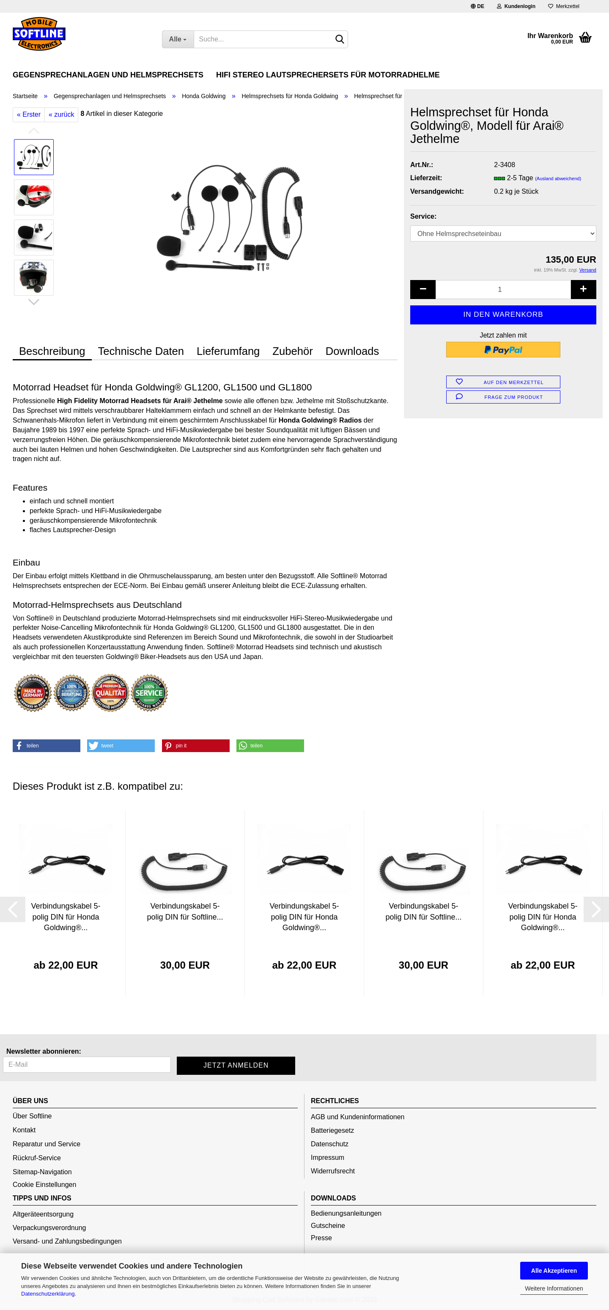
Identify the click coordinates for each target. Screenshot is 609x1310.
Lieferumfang (228, 351)
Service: (423, 216)
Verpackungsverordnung (49, 1227)
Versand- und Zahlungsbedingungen (67, 1241)
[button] (46, 745)
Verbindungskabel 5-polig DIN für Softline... (185, 911)
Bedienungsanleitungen (346, 1213)
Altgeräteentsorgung (43, 1214)
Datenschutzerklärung (47, 1294)
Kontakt (24, 1130)
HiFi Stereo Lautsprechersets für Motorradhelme (328, 75)
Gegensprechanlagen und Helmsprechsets (108, 75)
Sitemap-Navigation (42, 1171)
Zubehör (292, 351)
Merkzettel (563, 6)
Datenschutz (329, 1144)
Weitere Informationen (554, 1288)
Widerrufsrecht (333, 1171)
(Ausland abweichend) (558, 178)
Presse (321, 1237)
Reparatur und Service (46, 1144)
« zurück (61, 114)
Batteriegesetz (332, 1130)
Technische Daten (141, 351)
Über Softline (32, 1116)
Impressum (327, 1157)
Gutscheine (328, 1225)
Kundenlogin (516, 6)
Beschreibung (52, 351)
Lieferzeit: (426, 177)
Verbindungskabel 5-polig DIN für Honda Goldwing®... (65, 917)
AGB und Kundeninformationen (357, 1117)
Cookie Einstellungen (44, 1184)
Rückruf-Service (37, 1158)
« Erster (29, 114)
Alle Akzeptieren (554, 1270)
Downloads (352, 351)
